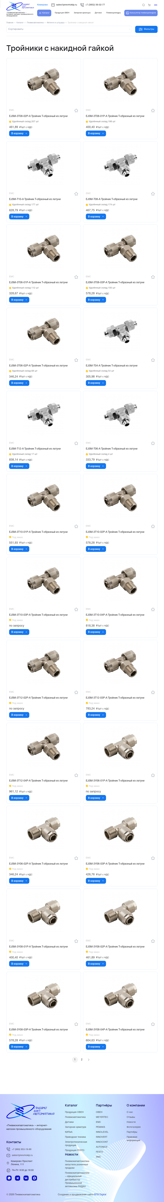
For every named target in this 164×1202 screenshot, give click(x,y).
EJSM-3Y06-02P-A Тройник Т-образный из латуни (39, 876)
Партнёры (132, 1132)
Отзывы (131, 1117)
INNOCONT (102, 1142)
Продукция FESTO (75, 1150)
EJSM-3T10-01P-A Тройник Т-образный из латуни (39, 539)
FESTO (100, 1152)
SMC (98, 1157)
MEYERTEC (102, 1117)
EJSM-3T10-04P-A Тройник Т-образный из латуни (115, 623)
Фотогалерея (134, 1127)
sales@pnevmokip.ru (64, 5)
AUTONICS (102, 1147)
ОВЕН (99, 1112)
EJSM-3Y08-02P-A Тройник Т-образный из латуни (115, 960)
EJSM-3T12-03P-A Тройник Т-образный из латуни (115, 707)
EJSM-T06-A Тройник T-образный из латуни (112, 454)
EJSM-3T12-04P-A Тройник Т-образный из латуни (39, 791)
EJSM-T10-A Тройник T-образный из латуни (35, 201)
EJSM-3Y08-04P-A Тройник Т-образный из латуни (115, 1044)
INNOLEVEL (102, 1132)
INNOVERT (102, 1137)
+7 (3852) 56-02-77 (92, 5)
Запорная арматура (76, 1127)
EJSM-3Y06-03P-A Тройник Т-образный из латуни (115, 876)
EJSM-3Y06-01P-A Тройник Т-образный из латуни (115, 791)
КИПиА (69, 1132)
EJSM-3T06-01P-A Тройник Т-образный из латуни (39, 286)
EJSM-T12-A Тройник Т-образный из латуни (35, 454)
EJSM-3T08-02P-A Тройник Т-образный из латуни (39, 117)
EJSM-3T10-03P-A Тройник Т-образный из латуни (39, 623)
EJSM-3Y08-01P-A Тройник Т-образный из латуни (39, 960)
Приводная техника (76, 1137)
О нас (130, 1112)
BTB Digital (100, 1195)
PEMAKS (101, 1127)
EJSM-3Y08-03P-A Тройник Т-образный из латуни (39, 1044)
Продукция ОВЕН (75, 1112)
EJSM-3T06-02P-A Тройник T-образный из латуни (39, 370)
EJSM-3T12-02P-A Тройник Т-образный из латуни (39, 707)
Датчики (69, 1122)
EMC (98, 1122)
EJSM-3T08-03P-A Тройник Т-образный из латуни (115, 286)
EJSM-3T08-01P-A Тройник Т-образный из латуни (115, 117)
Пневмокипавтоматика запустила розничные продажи (77, 1164)
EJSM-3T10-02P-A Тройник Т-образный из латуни (115, 539)
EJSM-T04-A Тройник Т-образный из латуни (112, 370)
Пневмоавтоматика (76, 1117)
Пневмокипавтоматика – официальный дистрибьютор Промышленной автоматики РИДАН (77, 1180)
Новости (131, 1122)
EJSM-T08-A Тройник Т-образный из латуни (112, 201)
